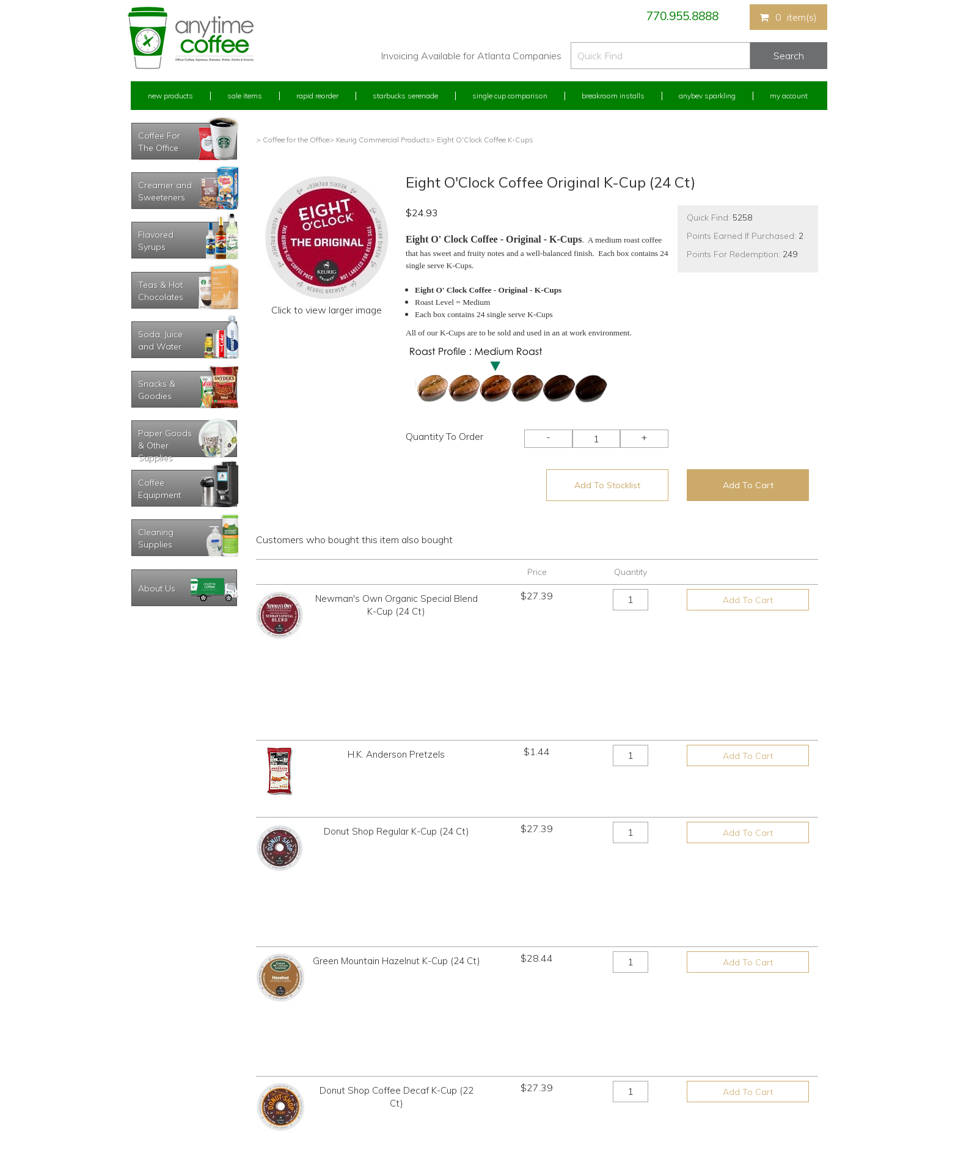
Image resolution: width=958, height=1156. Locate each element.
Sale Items (244, 95)
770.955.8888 (682, 16)
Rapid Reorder (317, 95)
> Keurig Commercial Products (379, 139)
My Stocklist (150, 1078)
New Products (170, 95)
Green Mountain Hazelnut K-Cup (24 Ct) (396, 783)
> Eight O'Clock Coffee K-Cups (481, 139)
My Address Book (160, 1055)
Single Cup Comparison (509, 95)
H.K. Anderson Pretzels (396, 660)
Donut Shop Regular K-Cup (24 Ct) (396, 722)
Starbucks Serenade (405, 95)
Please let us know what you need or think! (573, 1043)
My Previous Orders (163, 1032)
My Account (789, 95)
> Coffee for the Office (292, 139)
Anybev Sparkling (707, 95)
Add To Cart (748, 485)
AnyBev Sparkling (334, 1100)
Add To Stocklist (607, 485)
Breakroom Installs (613, 95)
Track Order (150, 1100)
